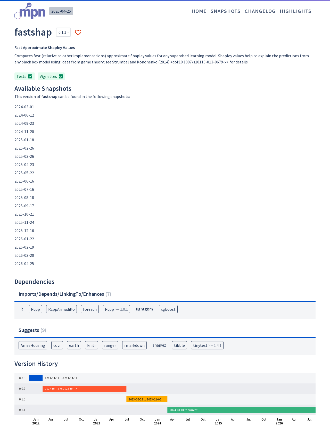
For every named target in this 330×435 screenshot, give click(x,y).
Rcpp (35, 309)
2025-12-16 (24, 230)
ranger (110, 345)
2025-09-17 (24, 205)
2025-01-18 (24, 139)
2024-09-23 (24, 123)
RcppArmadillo (61, 309)
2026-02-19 (24, 247)
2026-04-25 (61, 11)
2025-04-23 (24, 164)
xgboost (168, 309)
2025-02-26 (24, 148)
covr (57, 345)
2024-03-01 (24, 106)
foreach (90, 309)
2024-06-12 (24, 115)
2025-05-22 (24, 172)
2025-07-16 (24, 189)
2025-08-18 (24, 197)
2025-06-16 (24, 181)
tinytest (207, 345)
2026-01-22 (24, 238)
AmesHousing (33, 345)
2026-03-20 (24, 255)
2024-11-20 (24, 131)
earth (74, 345)
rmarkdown (134, 345)
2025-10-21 (24, 214)
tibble (179, 345)
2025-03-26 (24, 156)
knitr (91, 345)
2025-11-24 (24, 222)
